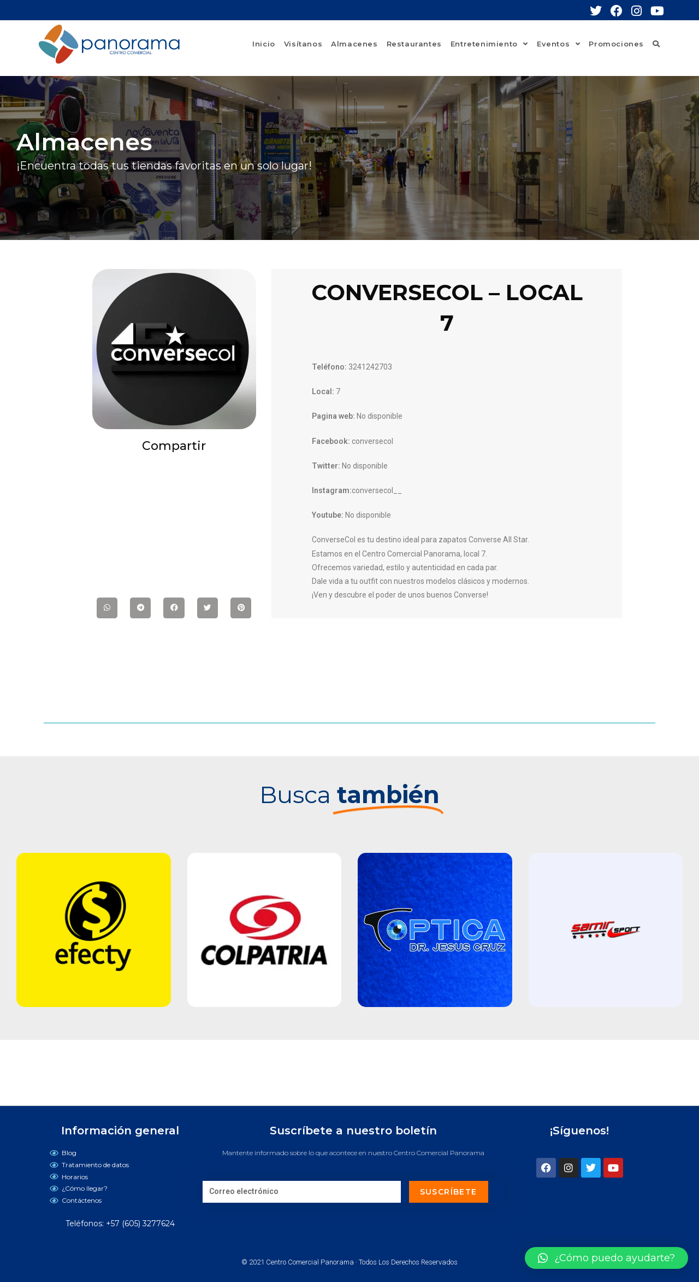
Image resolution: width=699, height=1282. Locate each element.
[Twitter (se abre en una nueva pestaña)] (600, 11)
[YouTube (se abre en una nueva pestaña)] (657, 11)
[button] (606, 1258)
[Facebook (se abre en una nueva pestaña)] (621, 11)
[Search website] (656, 44)
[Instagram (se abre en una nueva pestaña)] (640, 11)
